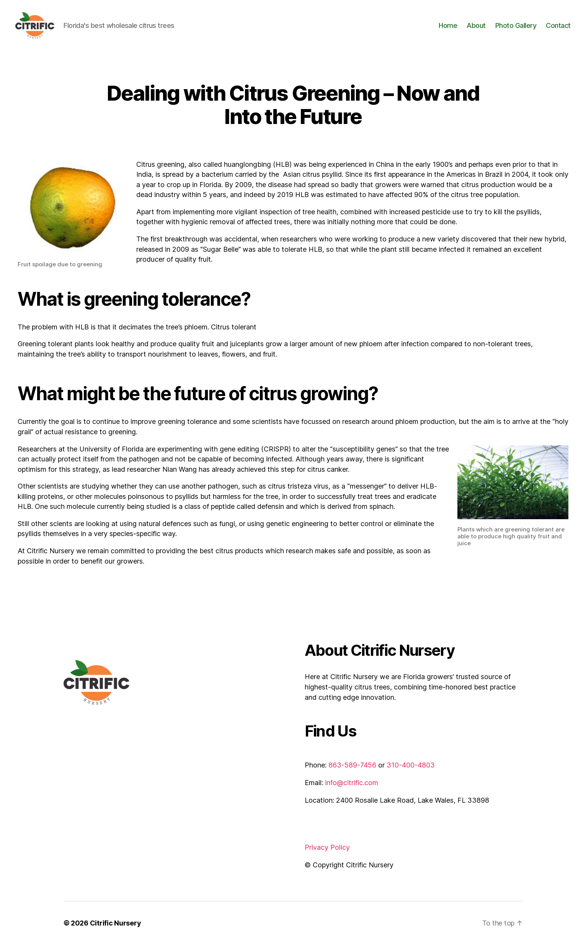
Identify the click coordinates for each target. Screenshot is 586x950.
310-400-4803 (411, 770)
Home (448, 28)
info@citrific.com (351, 788)
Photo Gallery (516, 28)
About (476, 28)
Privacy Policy (327, 853)
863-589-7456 (352, 770)
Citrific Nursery (115, 928)
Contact (558, 28)
